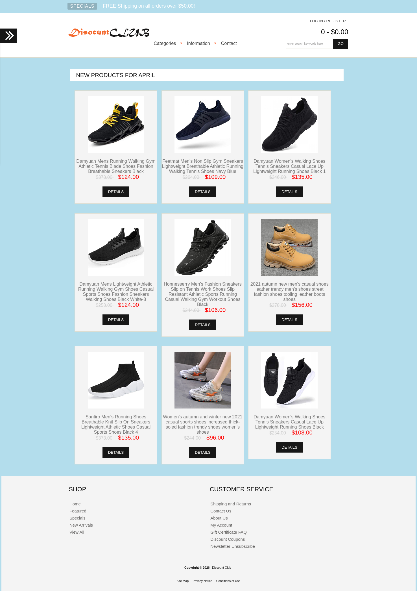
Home (75, 503)
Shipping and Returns (230, 503)
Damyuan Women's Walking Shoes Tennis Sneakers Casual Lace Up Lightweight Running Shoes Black (289, 421)
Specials (82, 6)
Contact (229, 43)
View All (76, 532)
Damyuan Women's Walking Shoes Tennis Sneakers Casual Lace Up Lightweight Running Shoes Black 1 (289, 166)
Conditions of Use (228, 581)
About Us (219, 518)
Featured (77, 511)
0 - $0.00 (334, 32)
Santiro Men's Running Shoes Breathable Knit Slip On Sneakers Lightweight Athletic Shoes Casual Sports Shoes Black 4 (116, 424)
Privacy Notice (202, 581)
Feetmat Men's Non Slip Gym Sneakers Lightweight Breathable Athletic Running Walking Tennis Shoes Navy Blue (202, 166)
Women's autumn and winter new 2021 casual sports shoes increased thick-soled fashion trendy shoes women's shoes (202, 424)
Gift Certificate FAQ (228, 532)
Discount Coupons (227, 539)
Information (198, 43)
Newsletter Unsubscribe (232, 546)
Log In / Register (328, 21)
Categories (165, 43)
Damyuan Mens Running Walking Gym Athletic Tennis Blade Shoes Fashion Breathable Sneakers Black (115, 166)
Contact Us (220, 511)
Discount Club (221, 567)
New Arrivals (81, 525)
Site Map (182, 581)
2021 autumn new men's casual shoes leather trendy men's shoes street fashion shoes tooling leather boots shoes (289, 291)
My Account (221, 525)
